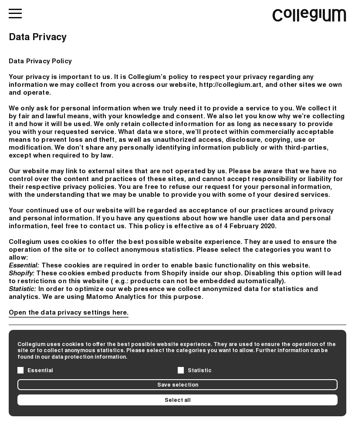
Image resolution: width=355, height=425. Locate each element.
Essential (40, 370)
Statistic (200, 370)
